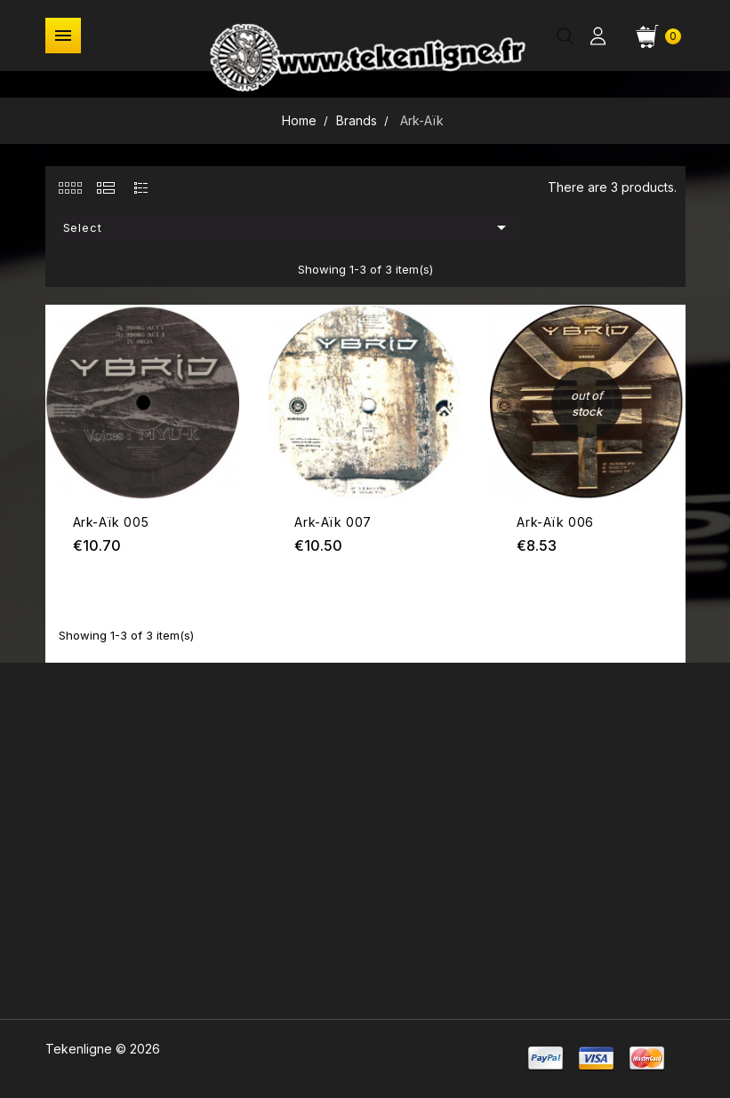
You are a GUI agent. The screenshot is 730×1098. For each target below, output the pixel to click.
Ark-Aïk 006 (555, 521)
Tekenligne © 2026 (102, 1048)
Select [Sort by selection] (288, 227)
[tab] (69, 187)
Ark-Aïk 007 (333, 521)
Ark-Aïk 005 (111, 521)
